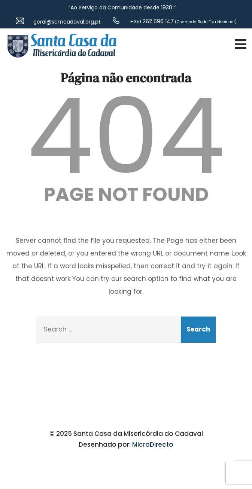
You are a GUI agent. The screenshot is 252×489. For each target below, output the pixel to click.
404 (126, 136)
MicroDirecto (152, 444)
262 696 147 (151, 21)
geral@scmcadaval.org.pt (67, 21)
